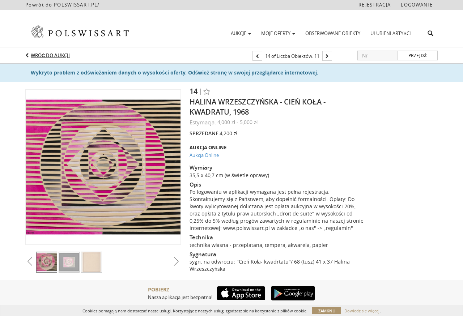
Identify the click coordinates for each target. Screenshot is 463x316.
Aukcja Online (204, 155)
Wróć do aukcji (50, 55)
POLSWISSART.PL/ (77, 4)
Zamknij (326, 310)
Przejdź (417, 55)
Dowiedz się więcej (361, 310)
